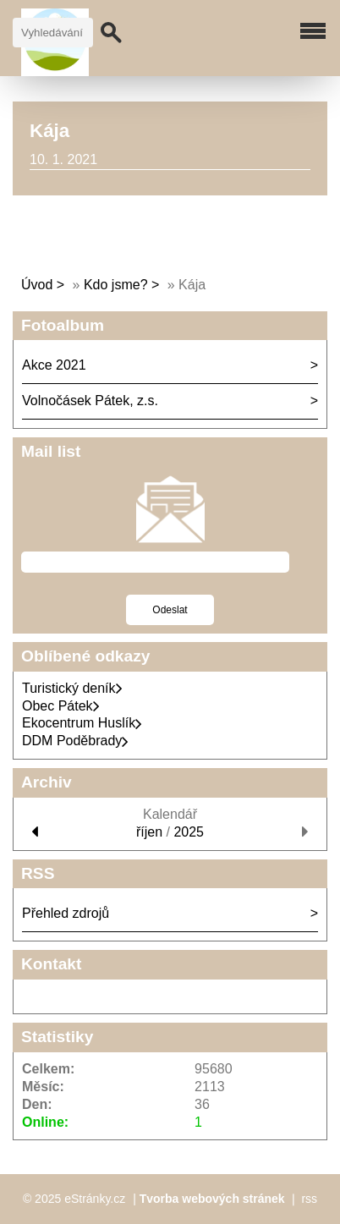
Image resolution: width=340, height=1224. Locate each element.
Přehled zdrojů (65, 913)
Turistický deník (72, 688)
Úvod (36, 284)
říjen (149, 832)
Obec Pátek (61, 706)
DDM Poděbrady (75, 740)
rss (309, 1198)
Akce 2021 (54, 365)
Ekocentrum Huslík (82, 723)
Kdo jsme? (116, 284)
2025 (188, 832)
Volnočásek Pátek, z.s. (90, 400)
